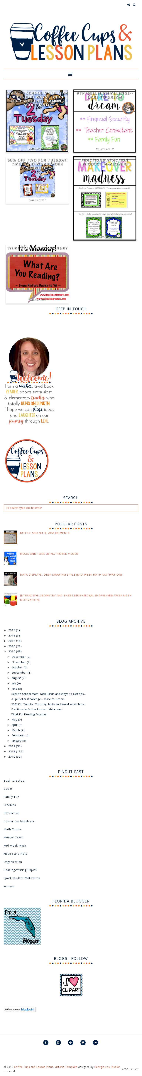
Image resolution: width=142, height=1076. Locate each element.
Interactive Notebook (19, 821)
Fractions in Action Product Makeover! (104, 161)
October (18, 667)
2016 (12, 646)
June (15, 688)
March (16, 730)
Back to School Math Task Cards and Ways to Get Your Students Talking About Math (37, 98)
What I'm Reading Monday (37, 247)
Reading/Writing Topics (20, 870)
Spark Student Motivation (22, 878)
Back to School (15, 780)
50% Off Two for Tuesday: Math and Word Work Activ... (48, 704)
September (20, 672)
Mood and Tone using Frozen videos (49, 553)
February (18, 735)
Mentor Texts (13, 837)
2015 (12, 651)
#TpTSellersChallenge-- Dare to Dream (104, 94)
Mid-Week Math (15, 845)
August (17, 678)
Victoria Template (66, 1067)
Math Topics (12, 829)
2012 (12, 756)
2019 (12, 630)
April (15, 725)
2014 (12, 746)
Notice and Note (16, 853)
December (19, 656)
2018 (12, 635)
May (15, 719)
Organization (13, 862)
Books (8, 788)
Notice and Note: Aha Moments (45, 533)
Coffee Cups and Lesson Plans (33, 1067)
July (14, 683)
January (17, 740)
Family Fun (11, 797)
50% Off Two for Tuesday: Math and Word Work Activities (37, 163)
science (9, 886)
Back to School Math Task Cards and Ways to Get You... (48, 694)
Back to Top (130, 1068)
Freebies (10, 805)
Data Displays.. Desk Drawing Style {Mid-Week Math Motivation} (71, 574)
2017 (12, 641)
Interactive (11, 813)
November (19, 662)
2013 (12, 751)
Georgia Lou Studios (107, 1067)
